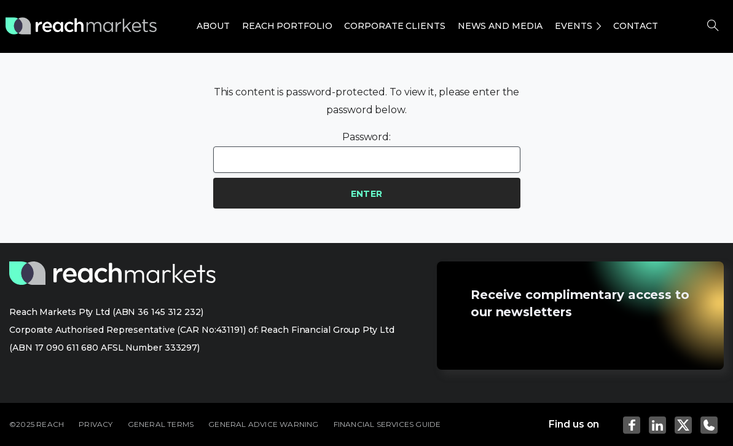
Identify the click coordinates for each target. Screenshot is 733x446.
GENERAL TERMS (161, 424)
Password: (366, 152)
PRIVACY (95, 424)
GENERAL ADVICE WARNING (263, 424)
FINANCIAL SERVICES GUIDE (387, 424)
